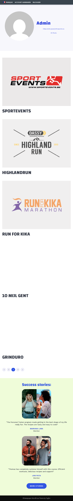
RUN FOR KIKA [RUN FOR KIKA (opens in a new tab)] (16, 234)
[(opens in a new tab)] (36, 82)
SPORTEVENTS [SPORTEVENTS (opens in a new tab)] (16, 111)
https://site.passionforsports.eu (53, 29)
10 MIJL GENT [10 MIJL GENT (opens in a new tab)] (15, 296)
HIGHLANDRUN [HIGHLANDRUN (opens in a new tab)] (16, 172)
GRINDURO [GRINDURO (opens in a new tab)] (13, 357)
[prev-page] (4, 369)
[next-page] (22, 369)
